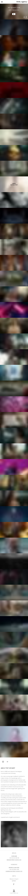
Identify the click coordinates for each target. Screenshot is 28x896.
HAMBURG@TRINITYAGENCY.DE (14, 871)
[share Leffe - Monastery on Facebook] (26, 18)
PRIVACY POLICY (14, 879)
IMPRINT (14, 881)
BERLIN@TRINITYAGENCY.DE (14, 860)
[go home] (21, 2)
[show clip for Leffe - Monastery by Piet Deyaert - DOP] (14, 11)
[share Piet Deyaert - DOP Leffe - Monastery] (24, 17)
